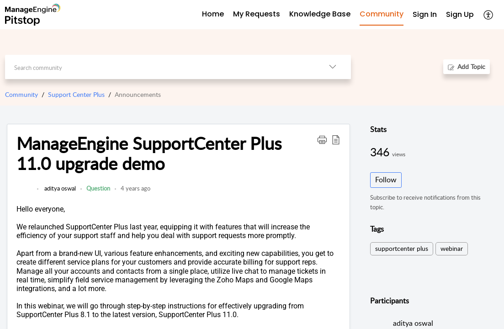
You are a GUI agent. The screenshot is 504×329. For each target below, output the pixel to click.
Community (21, 94)
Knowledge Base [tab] (319, 14)
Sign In (425, 14)
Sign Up (460, 14)
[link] (24, 193)
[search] (159, 67)
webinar (451, 248)
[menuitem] (424, 15)
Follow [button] (386, 180)
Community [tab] (381, 14)
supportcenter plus (401, 248)
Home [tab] (213, 14)
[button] (488, 14)
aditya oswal (59, 188)
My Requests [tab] (256, 14)
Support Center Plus (76, 94)
